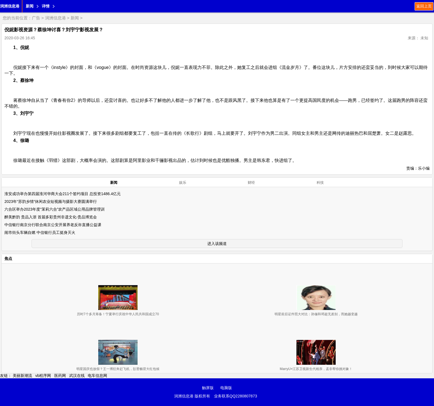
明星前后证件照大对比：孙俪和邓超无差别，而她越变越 (316, 314)
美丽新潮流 (22, 375)
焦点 (8, 258)
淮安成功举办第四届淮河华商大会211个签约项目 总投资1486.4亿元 (62, 194)
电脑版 (226, 388)
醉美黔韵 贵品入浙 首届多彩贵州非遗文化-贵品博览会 (50, 217)
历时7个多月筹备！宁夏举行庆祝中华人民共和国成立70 (118, 314)
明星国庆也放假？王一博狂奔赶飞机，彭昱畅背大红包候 (117, 369)
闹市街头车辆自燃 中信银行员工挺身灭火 (39, 232)
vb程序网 (43, 375)
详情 (46, 6)
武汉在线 (77, 375)
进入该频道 (217, 243)
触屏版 (208, 388)
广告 (36, 17)
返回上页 (424, 6)
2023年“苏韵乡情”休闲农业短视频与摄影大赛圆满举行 (50, 201)
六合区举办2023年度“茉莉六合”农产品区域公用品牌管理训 (54, 209)
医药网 (60, 375)
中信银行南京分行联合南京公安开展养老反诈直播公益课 (52, 225)
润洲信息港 (9, 6)
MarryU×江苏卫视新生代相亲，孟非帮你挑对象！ (316, 369)
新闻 (29, 6)
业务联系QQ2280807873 (235, 396)
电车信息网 (97, 375)
